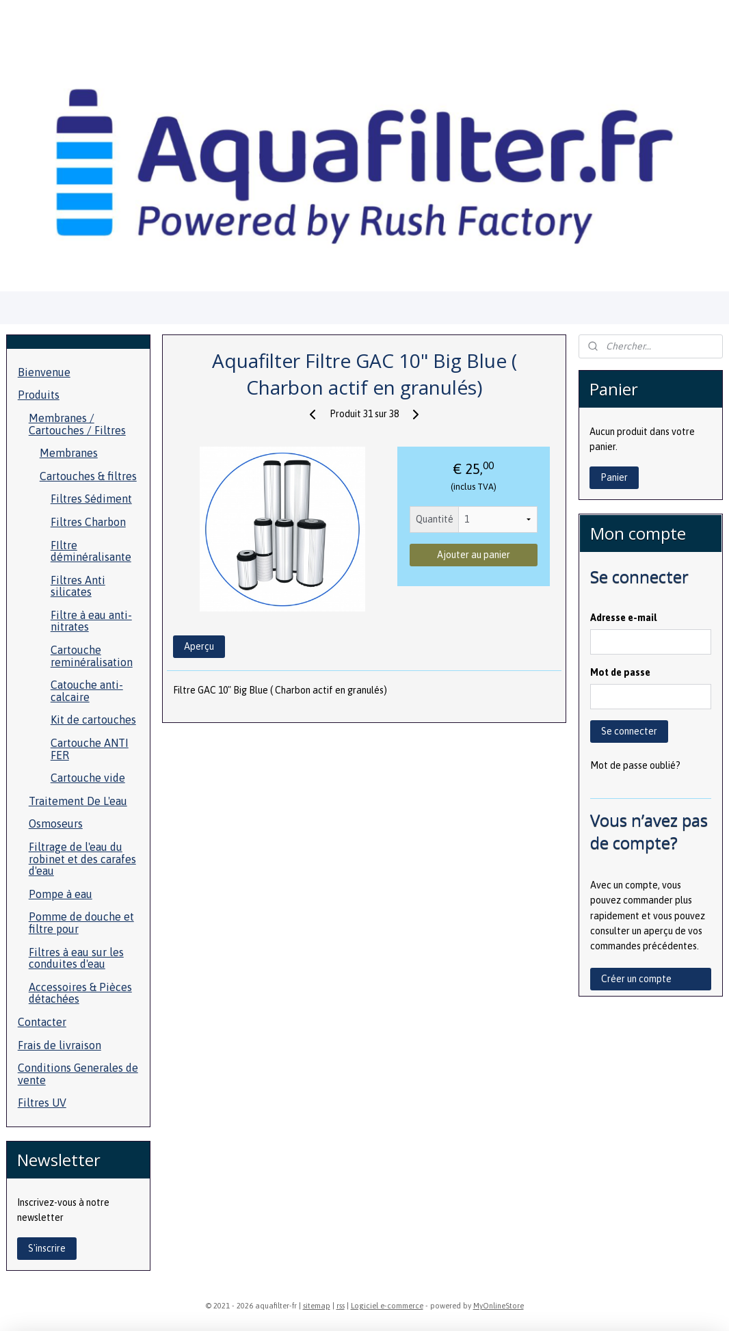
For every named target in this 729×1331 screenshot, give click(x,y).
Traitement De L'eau (78, 801)
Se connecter (629, 731)
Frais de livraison (59, 1045)
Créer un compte (636, 978)
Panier (614, 477)
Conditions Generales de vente (78, 1074)
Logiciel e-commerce (387, 1306)
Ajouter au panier (473, 554)
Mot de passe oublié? (635, 765)
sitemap (316, 1306)
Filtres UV (42, 1102)
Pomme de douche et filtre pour (81, 922)
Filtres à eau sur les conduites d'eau (76, 958)
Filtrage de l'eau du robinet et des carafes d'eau (82, 859)
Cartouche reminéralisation (92, 656)
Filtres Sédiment (91, 498)
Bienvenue (44, 372)
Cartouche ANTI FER (90, 749)
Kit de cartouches (93, 719)
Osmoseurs (56, 823)
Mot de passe (620, 672)
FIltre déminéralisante (91, 551)
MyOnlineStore (498, 1306)
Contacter (42, 1022)
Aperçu (199, 647)
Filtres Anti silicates (78, 586)
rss (340, 1306)
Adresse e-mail (623, 617)
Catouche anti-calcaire (87, 690)
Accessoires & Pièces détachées (80, 993)
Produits (38, 394)
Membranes (69, 453)
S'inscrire (47, 1248)
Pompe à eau (60, 894)
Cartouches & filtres (88, 476)
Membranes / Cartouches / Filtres (77, 424)
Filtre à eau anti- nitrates (91, 621)
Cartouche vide (88, 778)
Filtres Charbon (88, 522)
